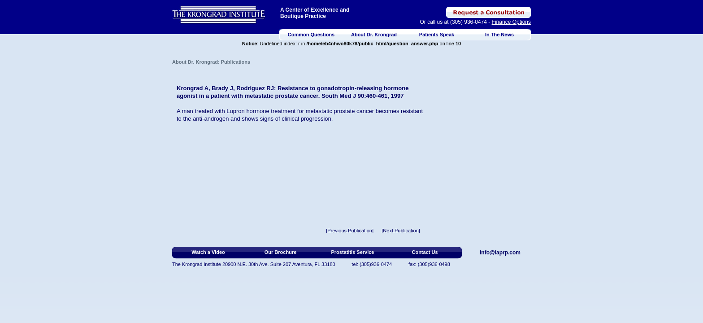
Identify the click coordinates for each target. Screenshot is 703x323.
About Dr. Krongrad (374, 34)
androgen (216, 118)
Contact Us (425, 252)
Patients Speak (436, 34)
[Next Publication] (401, 230)
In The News (499, 34)
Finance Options (511, 22)
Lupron (235, 111)
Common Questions (311, 34)
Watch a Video (208, 252)
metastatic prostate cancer (340, 111)
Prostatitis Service (352, 252)
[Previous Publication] (349, 230)
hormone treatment (270, 111)
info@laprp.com (500, 252)
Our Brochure (281, 252)
